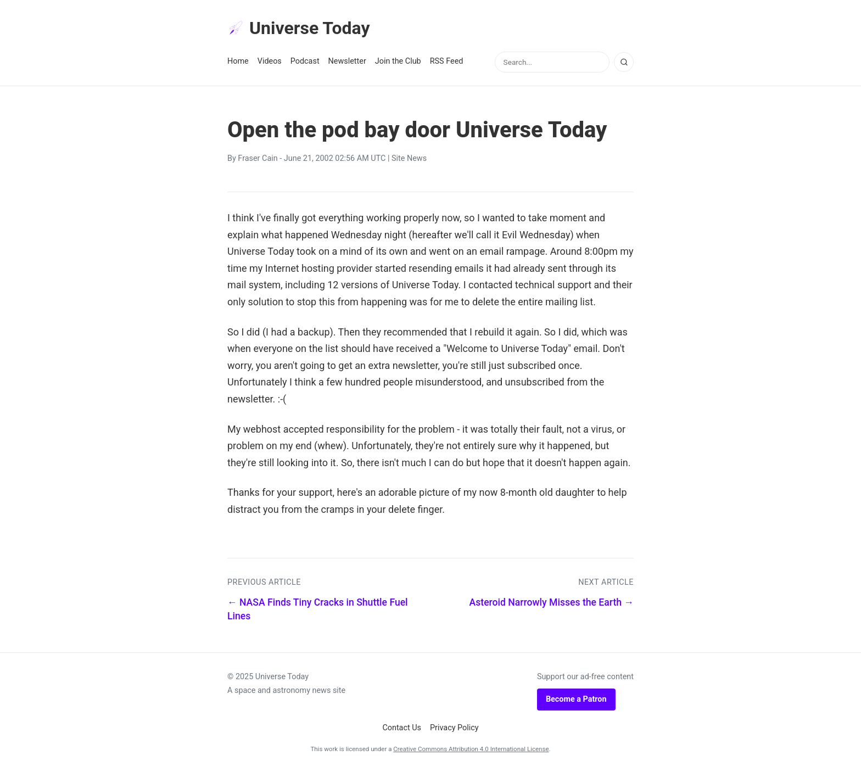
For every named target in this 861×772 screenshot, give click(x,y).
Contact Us (401, 727)
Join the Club (398, 61)
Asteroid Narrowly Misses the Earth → (551, 602)
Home (238, 61)
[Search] (624, 62)
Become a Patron (576, 699)
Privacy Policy (454, 727)
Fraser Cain (257, 158)
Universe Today (298, 28)
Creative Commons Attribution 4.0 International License (471, 749)
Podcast (305, 61)
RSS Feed (446, 61)
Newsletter (347, 61)
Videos (270, 61)
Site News (409, 158)
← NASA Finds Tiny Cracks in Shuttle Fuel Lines (317, 609)
